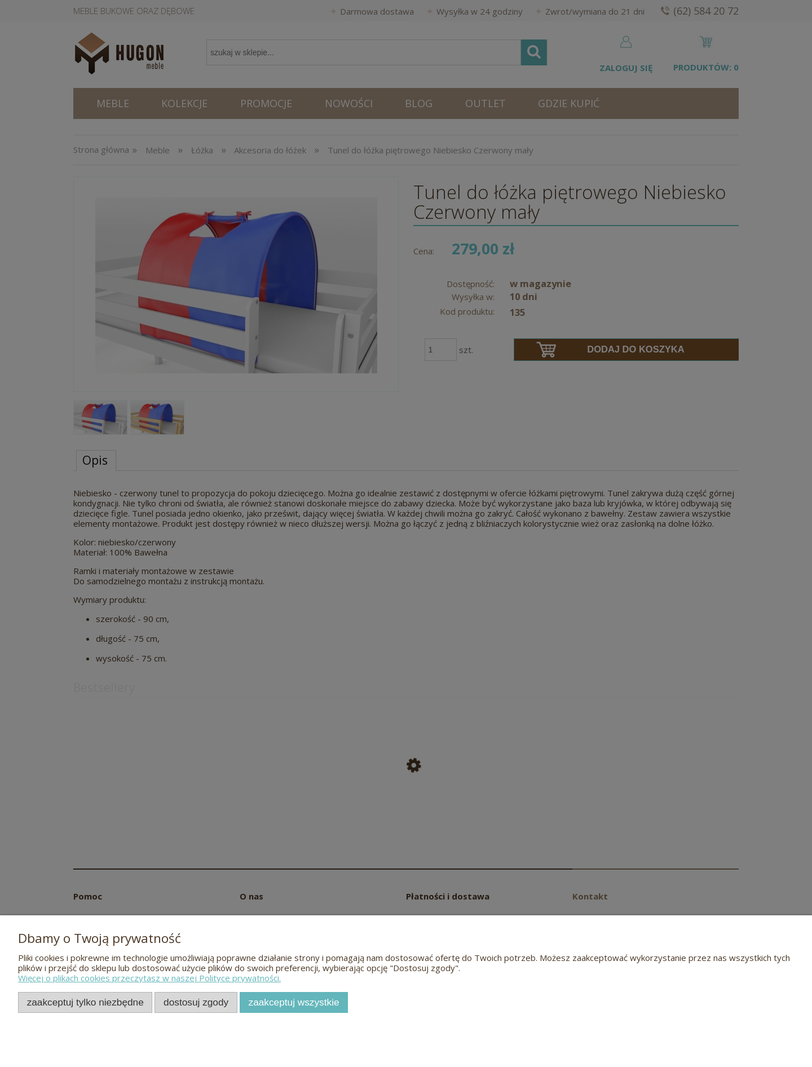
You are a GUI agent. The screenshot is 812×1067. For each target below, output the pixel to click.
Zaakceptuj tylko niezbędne (85, 1002)
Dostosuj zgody (196, 1002)
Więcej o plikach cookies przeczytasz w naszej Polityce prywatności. (149, 978)
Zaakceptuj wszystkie (294, 1002)
